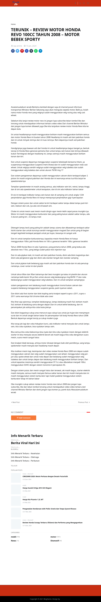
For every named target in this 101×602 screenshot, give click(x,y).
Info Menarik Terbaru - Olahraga (25, 457)
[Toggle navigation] (88, 3)
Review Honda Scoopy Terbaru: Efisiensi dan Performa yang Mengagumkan (53, 522)
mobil (24, 485)
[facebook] (75, 3)
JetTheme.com (65, 599)
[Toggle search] (84, 3)
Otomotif (30, 474)
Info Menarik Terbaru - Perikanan (25, 461)
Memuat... (15, 440)
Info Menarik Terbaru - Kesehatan (25, 453)
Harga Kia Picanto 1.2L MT (33, 499)
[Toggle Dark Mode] (80, 3)
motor (25, 474)
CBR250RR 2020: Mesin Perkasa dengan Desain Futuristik (45, 476)
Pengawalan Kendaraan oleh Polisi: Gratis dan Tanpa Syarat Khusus (49, 509)
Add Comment (24, 418)
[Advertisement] (53, 14)
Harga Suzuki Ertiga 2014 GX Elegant (37, 488)
